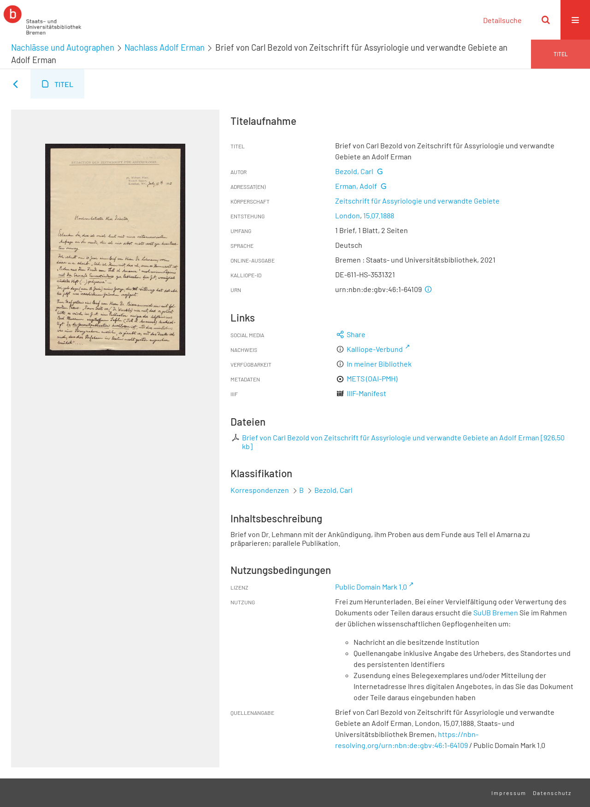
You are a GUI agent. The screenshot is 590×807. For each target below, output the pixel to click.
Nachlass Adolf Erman (164, 47)
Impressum (508, 792)
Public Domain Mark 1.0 (371, 586)
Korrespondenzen (259, 489)
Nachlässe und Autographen (62, 47)
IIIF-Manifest (366, 393)
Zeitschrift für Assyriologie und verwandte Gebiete (417, 200)
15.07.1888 (378, 215)
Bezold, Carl (354, 171)
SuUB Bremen (495, 612)
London (347, 215)
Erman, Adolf (356, 185)
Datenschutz (552, 792)
